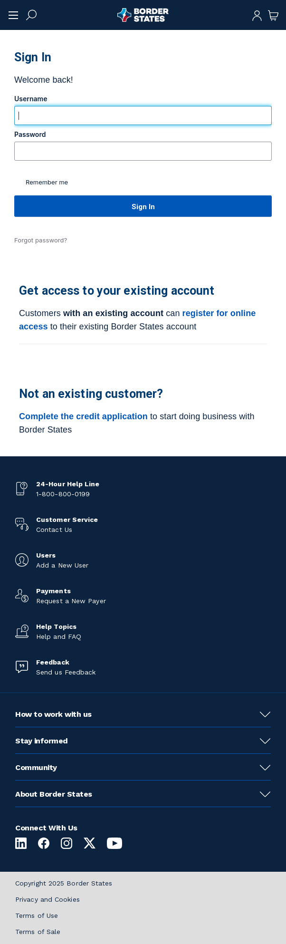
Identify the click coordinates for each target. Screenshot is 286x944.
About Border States (53, 794)
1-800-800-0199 (63, 494)
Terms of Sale (37, 931)
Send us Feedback (65, 672)
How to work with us (53, 714)
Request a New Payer (71, 601)
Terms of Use (36, 915)
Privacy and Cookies (47, 899)
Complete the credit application (83, 416)
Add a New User (62, 565)
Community (36, 767)
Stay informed (41, 740)
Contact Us (54, 529)
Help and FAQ (58, 636)
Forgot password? (40, 240)
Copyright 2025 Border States (64, 883)
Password (31, 134)
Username (31, 99)
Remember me (47, 182)
